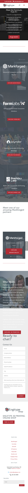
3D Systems (14, 449)
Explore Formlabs (14, 119)
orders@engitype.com (15, 472)
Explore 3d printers (11, 332)
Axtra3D (14, 446)
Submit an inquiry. (16, 468)
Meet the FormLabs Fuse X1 (14, 11)
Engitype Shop (14, 456)
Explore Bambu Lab (14, 192)
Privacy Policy (14, 459)
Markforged (14, 441)
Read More (14, 37)
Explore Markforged (14, 83)
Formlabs (14, 444)
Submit (21, 396)
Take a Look (8, 422)
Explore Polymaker (14, 155)
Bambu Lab (14, 454)
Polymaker (14, 451)
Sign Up (22, 485)
